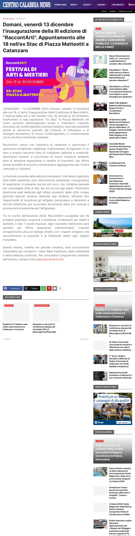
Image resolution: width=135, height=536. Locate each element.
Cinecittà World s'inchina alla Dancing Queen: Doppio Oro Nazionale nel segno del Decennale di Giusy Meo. (120, 150)
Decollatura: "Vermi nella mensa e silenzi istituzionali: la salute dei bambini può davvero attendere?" (119, 75)
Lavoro (101, 4)
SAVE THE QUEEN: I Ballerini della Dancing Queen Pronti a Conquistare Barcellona (120, 108)
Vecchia (83, 339)
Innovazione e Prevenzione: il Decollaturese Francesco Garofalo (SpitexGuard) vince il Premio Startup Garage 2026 (120, 184)
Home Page (61, 4)
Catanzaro (21, 19)
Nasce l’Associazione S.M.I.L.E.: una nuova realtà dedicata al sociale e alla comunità (120, 60)
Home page (8, 19)
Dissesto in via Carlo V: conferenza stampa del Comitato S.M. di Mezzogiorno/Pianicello (44, 328)
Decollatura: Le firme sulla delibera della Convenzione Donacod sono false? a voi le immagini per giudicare (120, 91)
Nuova (7, 339)
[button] (122, 4)
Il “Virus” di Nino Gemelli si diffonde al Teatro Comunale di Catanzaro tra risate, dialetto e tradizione (119, 361)
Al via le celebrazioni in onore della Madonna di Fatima (120, 200)
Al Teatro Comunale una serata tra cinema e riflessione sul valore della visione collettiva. (120, 346)
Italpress (117, 4)
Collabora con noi (125, 11)
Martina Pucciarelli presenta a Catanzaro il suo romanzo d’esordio (120, 375)
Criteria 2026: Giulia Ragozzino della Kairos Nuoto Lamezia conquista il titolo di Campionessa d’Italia (120, 509)
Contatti (112, 11)
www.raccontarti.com (50, 259)
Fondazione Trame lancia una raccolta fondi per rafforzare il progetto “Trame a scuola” (119, 492)
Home (104, 11)
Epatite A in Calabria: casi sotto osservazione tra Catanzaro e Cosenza (15, 327)
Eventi (86, 4)
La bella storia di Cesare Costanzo (117, 164)
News (73, 4)
